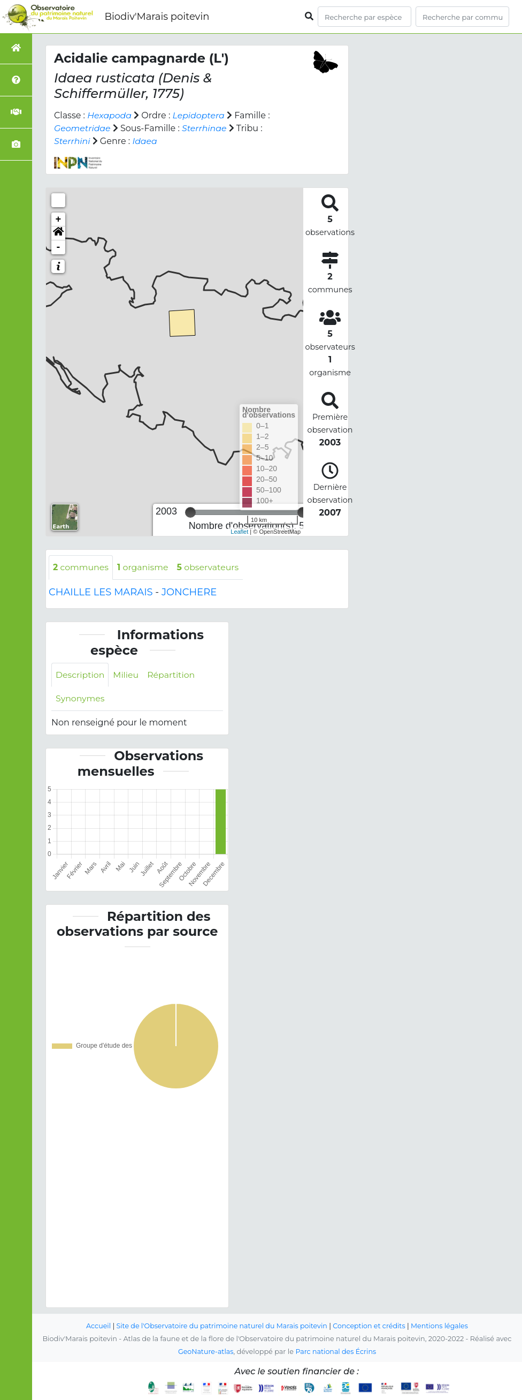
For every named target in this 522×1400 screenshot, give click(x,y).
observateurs (210, 567)
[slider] (190, 512)
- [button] (59, 247)
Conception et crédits (370, 1326)
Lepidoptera (199, 115)
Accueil (96, 1326)
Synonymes (80, 699)
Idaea (145, 141)
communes (81, 567)
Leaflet (239, 531)
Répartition (172, 675)
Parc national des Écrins (336, 1352)
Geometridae (82, 128)
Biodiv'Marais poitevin (156, 16)
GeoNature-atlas (205, 1352)
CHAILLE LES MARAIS (101, 592)
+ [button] (59, 219)
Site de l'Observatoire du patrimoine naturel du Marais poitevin (221, 1326)
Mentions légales (442, 1326)
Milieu (127, 675)
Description (80, 675)
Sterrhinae (205, 128)
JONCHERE (189, 592)
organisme (144, 567)
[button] (58, 233)
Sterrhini (72, 141)
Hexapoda (109, 115)
